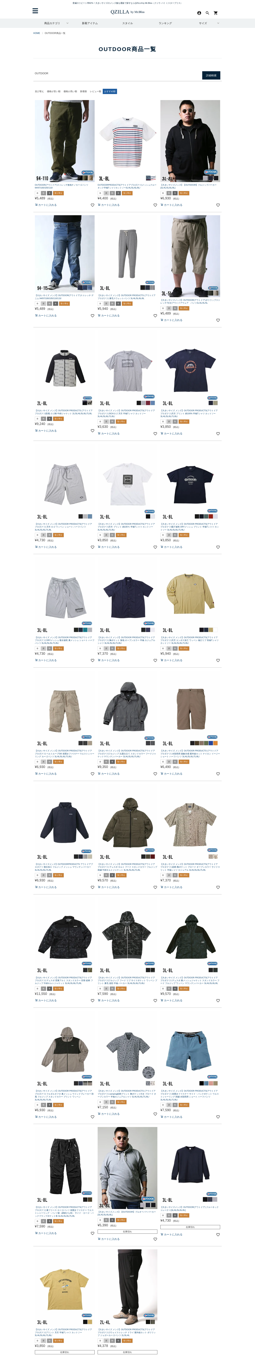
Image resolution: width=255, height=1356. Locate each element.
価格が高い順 (70, 91)
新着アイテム (90, 23)
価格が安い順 (53, 91)
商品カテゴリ (52, 23)
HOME (36, 33)
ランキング (165, 23)
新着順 (83, 91)
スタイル (127, 23)
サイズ (203, 23)
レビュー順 (95, 91)
